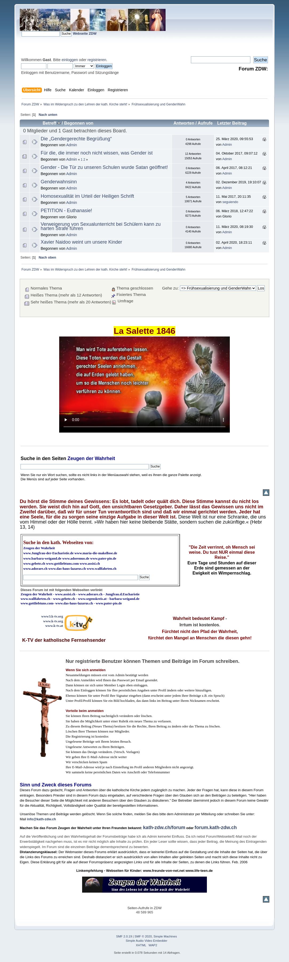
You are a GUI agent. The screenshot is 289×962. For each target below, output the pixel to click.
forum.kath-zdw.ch (216, 827)
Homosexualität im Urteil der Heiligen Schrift (87, 196)
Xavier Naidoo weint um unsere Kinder (81, 242)
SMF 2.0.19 (124, 936)
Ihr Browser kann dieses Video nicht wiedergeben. (144, 384)
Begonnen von (79, 123)
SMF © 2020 (143, 936)
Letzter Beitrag (232, 123)
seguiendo (230, 202)
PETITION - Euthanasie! (66, 210)
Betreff (52, 123)
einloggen (70, 60)
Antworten (184, 123)
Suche (28, 458)
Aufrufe (205, 123)
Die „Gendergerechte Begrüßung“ (76, 138)
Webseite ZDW (85, 33)
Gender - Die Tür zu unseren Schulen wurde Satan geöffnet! (104, 167)
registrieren (96, 60)
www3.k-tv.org (52, 616)
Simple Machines (165, 936)
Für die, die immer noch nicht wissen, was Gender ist (97, 153)
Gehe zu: (170, 288)
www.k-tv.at (54, 626)
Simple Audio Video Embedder (146, 940)
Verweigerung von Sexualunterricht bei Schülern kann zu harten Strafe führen (101, 226)
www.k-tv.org (53, 621)
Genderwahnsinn (59, 181)
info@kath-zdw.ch (41, 819)
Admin (71, 145)
